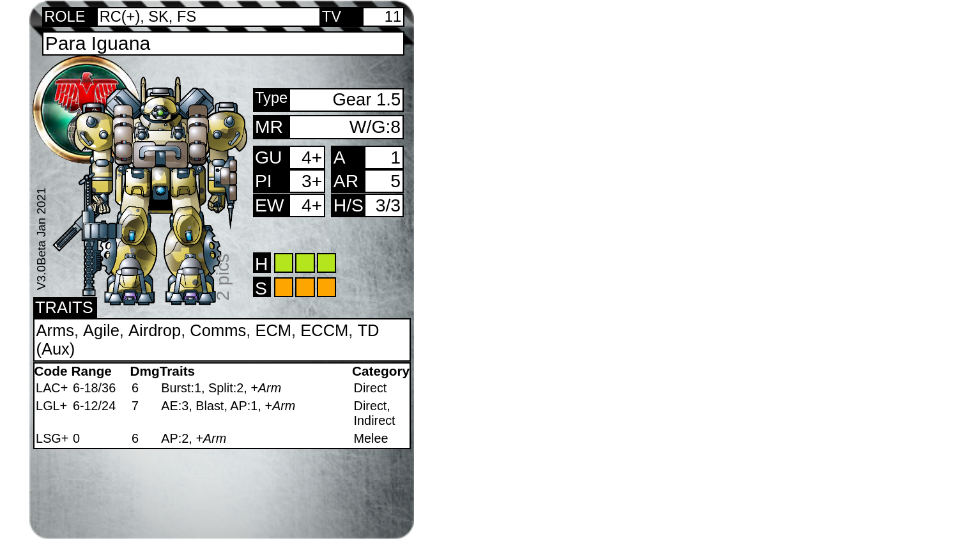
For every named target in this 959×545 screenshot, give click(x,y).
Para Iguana (98, 43)
